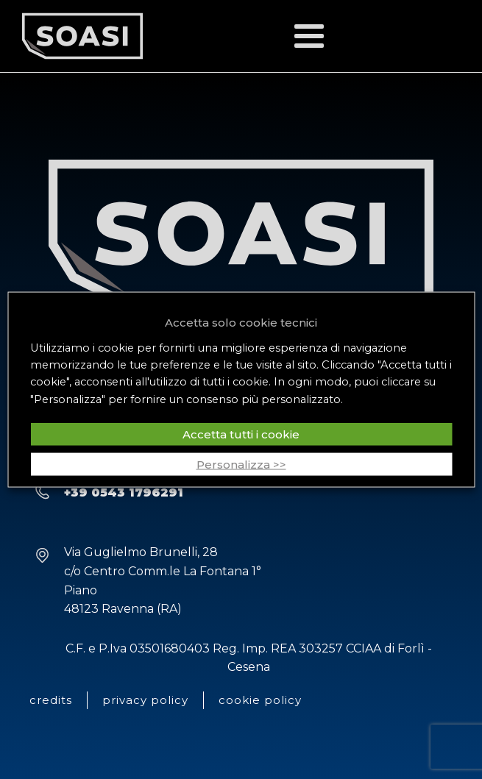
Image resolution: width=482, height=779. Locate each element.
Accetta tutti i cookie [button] (241, 434)
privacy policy (145, 700)
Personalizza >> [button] (241, 465)
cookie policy (260, 700)
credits (50, 700)
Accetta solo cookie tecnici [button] (241, 322)
